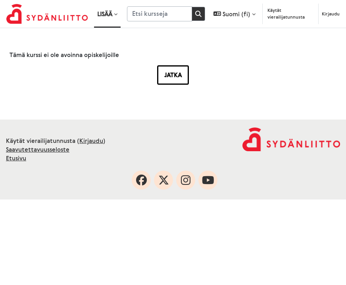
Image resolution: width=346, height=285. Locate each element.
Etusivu (16, 158)
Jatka (173, 75)
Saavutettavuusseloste (37, 149)
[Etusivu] (47, 14)
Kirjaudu (331, 14)
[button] (234, 14)
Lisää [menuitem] (104, 14)
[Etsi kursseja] (159, 13)
